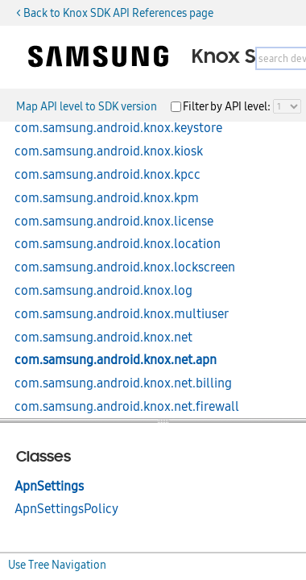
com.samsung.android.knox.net (103, 337)
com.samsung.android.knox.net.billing (123, 383)
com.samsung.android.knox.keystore (118, 128)
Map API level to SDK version (86, 106)
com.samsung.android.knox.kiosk (108, 151)
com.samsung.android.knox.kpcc (107, 175)
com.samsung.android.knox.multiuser (121, 314)
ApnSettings (49, 486)
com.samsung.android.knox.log (103, 291)
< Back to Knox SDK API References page (114, 13)
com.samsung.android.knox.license (113, 221)
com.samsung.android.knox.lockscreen (124, 267)
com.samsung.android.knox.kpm (106, 198)
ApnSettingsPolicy (66, 509)
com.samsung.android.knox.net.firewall (126, 407)
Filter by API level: (228, 106)
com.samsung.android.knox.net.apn (115, 360)
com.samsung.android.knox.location (117, 244)
